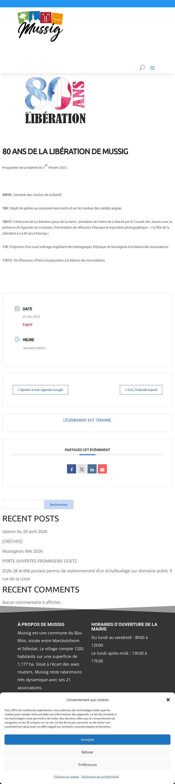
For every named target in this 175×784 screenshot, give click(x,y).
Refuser (87, 752)
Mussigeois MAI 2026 (22, 551)
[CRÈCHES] (12, 541)
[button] (168, 699)
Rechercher (59, 504)
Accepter (87, 739)
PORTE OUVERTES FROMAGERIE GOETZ (39, 561)
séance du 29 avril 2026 (24, 531)
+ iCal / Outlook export (138, 390)
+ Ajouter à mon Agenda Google (44, 390)
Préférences (87, 764)
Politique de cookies (66, 777)
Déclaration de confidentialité (100, 777)
